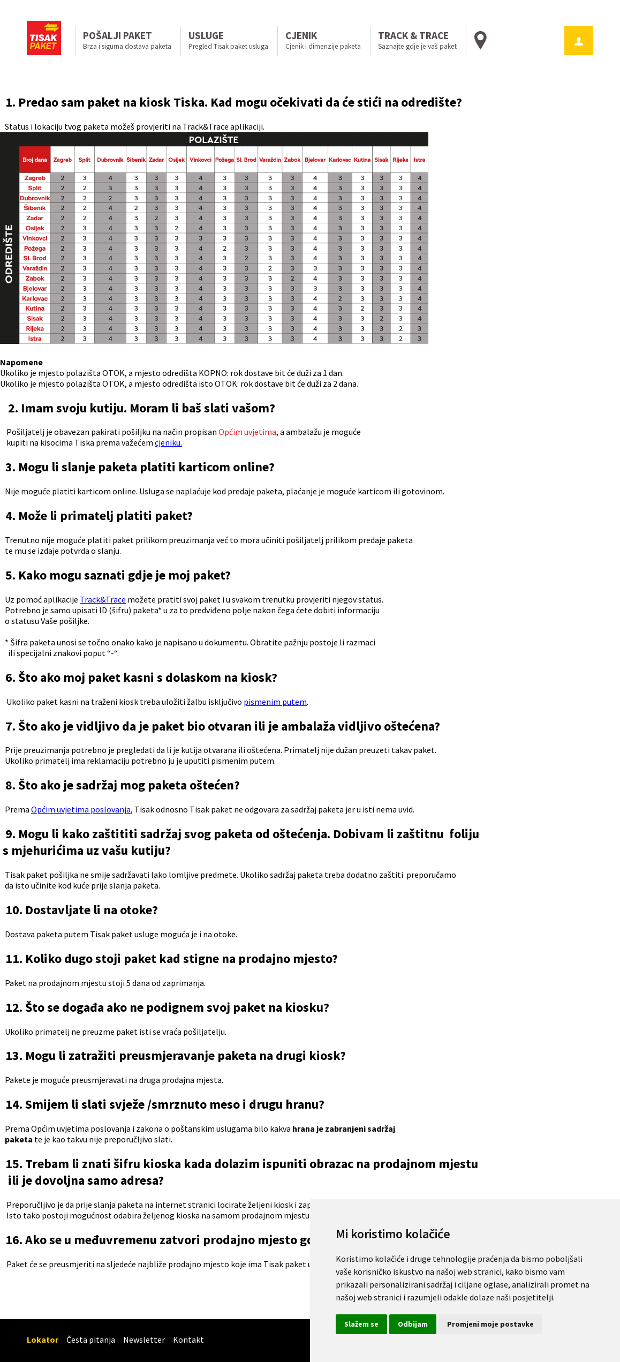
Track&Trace (103, 599)
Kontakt (188, 1339)
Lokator (42, 1339)
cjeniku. (168, 442)
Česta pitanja (90, 1339)
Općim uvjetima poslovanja (81, 809)
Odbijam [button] (413, 1324)
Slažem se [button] (361, 1324)
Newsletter (144, 1339)
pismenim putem (275, 701)
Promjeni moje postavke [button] (490, 1324)
